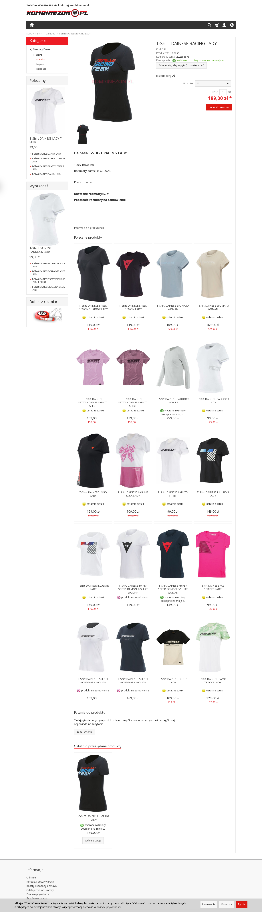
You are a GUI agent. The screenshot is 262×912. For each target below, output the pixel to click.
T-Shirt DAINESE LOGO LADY (93, 494)
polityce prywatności (109, 907)
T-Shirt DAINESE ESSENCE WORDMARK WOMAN (93, 683)
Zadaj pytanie (84, 732)
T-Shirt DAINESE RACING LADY (93, 818)
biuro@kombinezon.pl (74, 5)
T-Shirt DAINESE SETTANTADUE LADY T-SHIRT (93, 403)
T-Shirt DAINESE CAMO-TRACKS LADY (212, 681)
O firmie (31, 873)
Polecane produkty (90, 237)
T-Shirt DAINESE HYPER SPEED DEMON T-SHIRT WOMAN (133, 589)
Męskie (40, 64)
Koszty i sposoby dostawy (41, 881)
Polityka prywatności (38, 889)
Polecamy (37, 80)
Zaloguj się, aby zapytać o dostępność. (181, 65)
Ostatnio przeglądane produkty (100, 747)
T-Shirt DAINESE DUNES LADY (173, 681)
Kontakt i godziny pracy (40, 877)
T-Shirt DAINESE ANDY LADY (46, 153)
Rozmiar (188, 83)
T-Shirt (37, 55)
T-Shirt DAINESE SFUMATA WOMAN (173, 307)
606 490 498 (45, 5)
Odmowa (226, 904)
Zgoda (241, 904)
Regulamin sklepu (36, 893)
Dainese (174, 53)
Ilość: (215, 92)
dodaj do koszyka (219, 107)
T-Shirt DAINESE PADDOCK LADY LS (172, 401)
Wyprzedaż (38, 185)
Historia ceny (165, 75)
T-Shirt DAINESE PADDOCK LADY (213, 401)
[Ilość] (223, 92)
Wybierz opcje (93, 841)
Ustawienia (208, 904)
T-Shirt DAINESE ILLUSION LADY (213, 494)
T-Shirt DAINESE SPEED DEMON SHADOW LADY (93, 307)
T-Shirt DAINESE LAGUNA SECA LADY (133, 494)
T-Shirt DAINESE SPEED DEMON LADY (133, 307)
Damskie (40, 59)
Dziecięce (41, 68)
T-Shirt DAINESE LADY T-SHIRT (173, 494)
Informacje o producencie (89, 228)
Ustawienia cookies (37, 898)
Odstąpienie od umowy (40, 885)
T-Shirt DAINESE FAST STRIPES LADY (212, 587)
